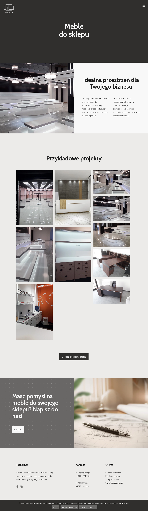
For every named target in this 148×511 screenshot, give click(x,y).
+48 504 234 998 (82, 476)
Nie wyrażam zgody (69, 507)
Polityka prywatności (88, 507)
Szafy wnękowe (112, 479)
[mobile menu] (144, 6)
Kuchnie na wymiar (113, 473)
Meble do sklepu (112, 476)
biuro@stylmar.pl (83, 473)
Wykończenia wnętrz (114, 483)
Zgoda (55, 507)
